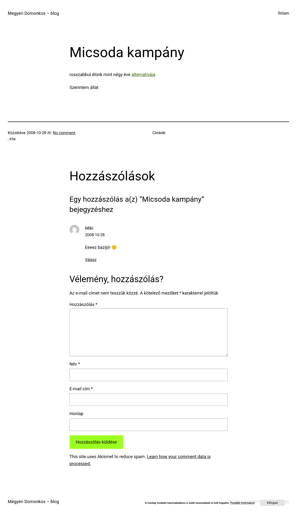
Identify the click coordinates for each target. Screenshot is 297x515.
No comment (64, 133)
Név (75, 364)
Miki (89, 228)
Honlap (76, 413)
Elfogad (272, 503)
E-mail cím (81, 388)
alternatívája (143, 74)
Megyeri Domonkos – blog (33, 13)
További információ (242, 502)
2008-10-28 (95, 235)
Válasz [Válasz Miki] (91, 259)
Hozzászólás (84, 304)
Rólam (283, 13)
